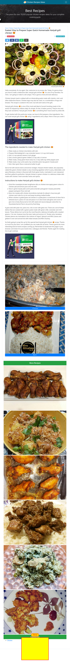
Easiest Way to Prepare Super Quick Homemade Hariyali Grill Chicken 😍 (32, 28)
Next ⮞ (35, 355)
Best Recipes (35, 11)
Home (6, 28)
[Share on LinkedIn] (17, 40)
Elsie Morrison (10, 36)
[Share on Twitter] (7, 40)
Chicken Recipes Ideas (34, 2)
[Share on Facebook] (12, 40)
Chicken (11, 28)
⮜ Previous (35, 308)
